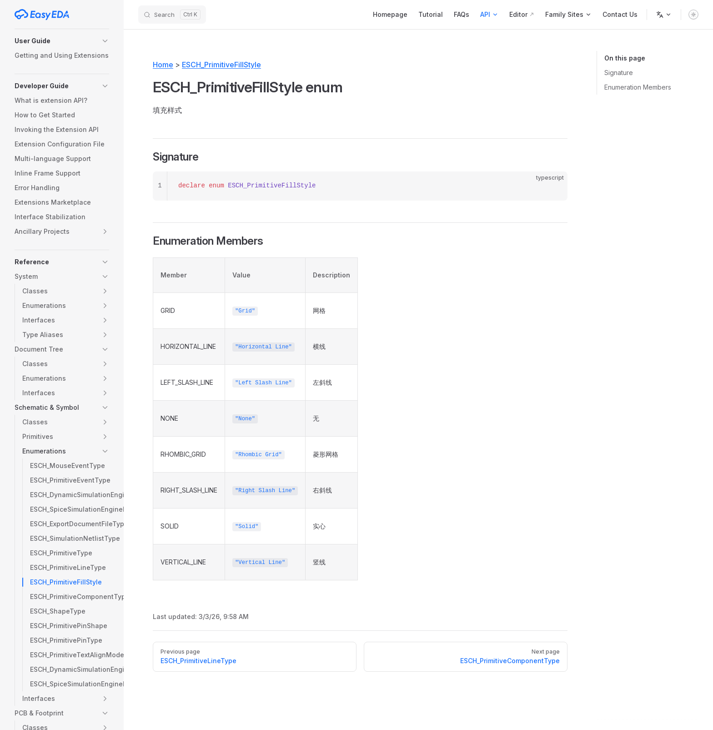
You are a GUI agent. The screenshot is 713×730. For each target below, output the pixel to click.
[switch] (693, 15)
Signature (618, 72)
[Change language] (664, 14)
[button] (62, 41)
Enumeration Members (637, 87)
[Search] (172, 14)
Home (163, 64)
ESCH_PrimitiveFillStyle (221, 64)
